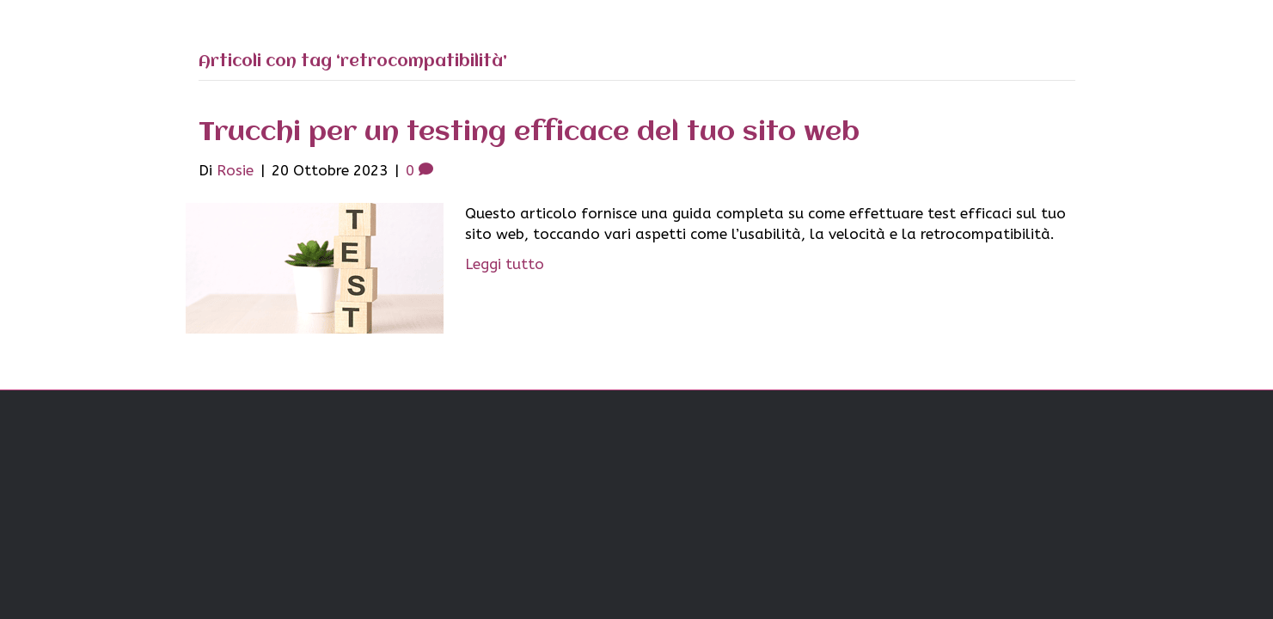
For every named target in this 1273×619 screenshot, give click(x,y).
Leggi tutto (504, 264)
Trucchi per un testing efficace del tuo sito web (529, 133)
